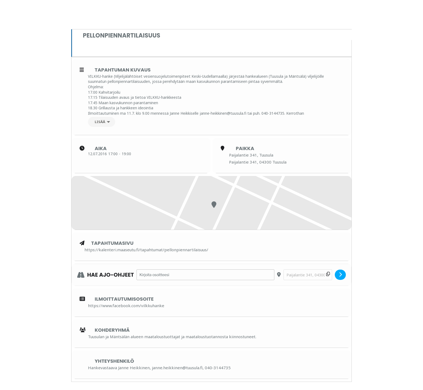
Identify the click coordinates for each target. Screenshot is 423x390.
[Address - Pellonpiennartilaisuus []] (205, 274)
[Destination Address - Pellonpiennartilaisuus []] (308, 274)
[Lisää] (101, 122)
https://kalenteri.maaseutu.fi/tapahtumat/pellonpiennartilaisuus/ (146, 249)
